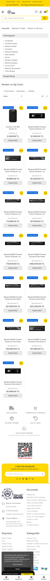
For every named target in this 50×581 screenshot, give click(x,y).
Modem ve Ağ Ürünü (35, 28)
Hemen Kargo (20, 91)
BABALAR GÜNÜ (32, 541)
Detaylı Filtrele (9, 76)
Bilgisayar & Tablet (18, 28)
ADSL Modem (10, 55)
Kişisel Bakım (31, 549)
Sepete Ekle (12, 140)
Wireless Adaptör (11, 60)
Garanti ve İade (32, 519)
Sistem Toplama (7, 549)
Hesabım (43, 578)
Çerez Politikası (32, 511)
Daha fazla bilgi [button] (18, 564)
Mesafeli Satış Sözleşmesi (36, 497)
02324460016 (12, 5)
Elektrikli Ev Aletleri (33, 552)
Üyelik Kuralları (37, 2)
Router (7, 57)
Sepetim (31, 578)
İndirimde (31, 91)
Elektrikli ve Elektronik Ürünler (37, 544)
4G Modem (9, 41)
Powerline (8, 49)
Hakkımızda (31, 494)
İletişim (29, 522)
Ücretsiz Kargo (9, 91)
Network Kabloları (11, 52)
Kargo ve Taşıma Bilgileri (36, 517)
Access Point (9, 66)
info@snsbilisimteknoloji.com (32, 5)
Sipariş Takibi (10, 2)
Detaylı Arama (26, 2)
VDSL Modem (10, 71)
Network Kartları (11, 46)
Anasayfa (5, 28)
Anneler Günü (31, 538)
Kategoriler (19, 578)
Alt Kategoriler (9, 36)
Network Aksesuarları (12, 68)
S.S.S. (18, 2)
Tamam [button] (17, 569)
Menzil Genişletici (11, 63)
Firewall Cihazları (11, 43)
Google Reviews (33, 525)
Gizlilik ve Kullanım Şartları (36, 514)
